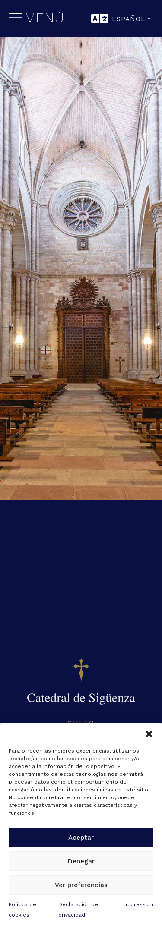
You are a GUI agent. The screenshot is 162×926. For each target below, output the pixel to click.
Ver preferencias (81, 885)
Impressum (138, 904)
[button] (149, 734)
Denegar (81, 861)
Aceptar (81, 837)
